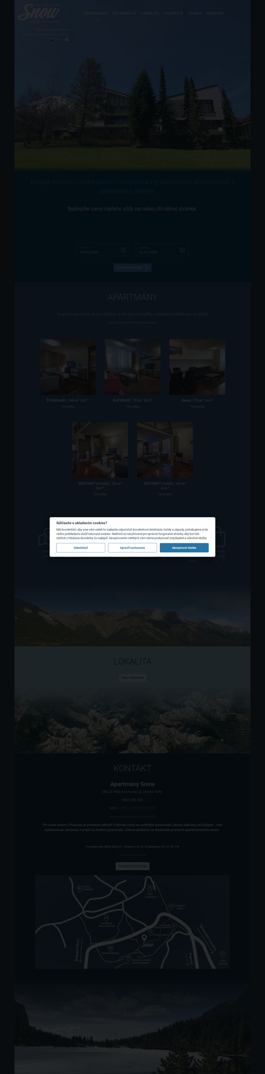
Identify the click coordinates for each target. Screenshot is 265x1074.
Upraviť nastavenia (132, 547)
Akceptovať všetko (184, 547)
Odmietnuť (81, 547)
